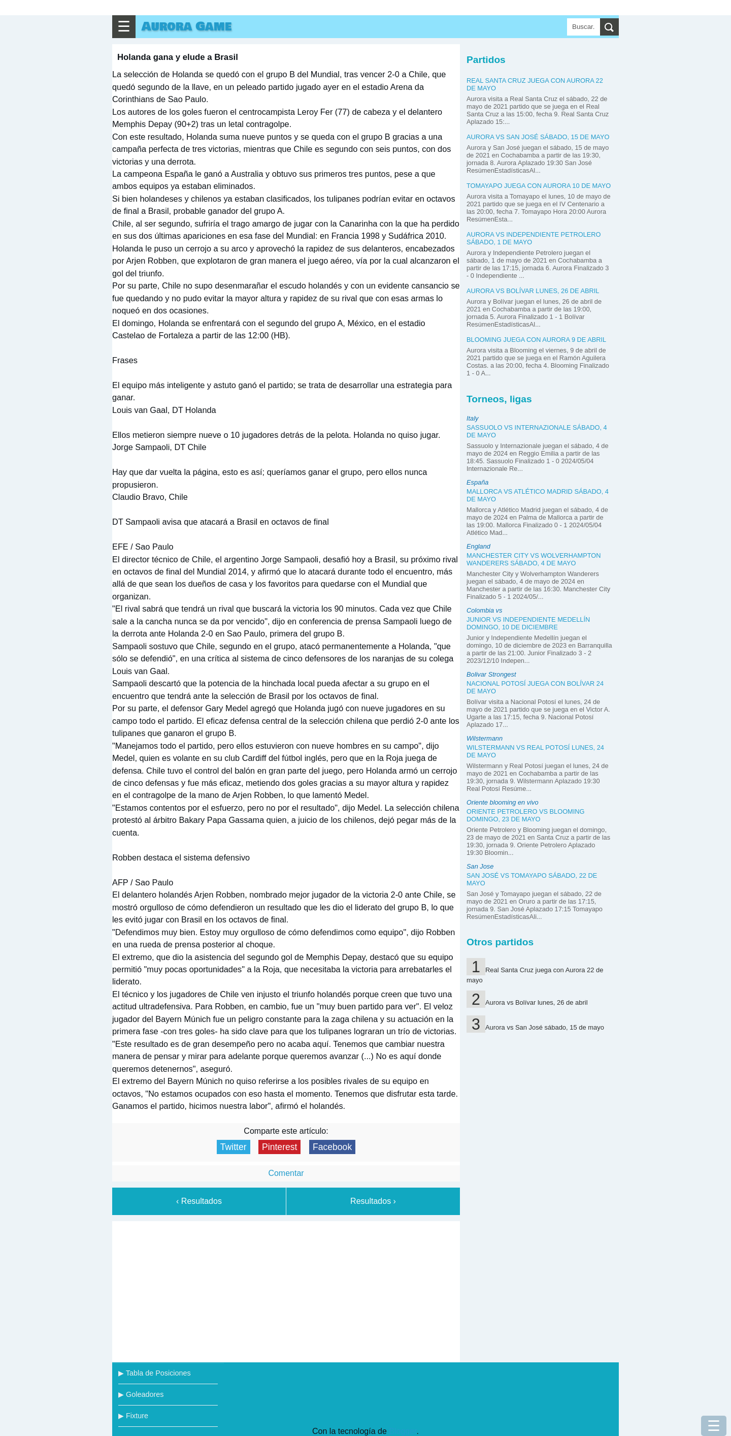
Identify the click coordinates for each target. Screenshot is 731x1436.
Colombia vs (484, 610)
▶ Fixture (133, 1416)
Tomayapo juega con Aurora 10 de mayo (539, 185)
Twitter (233, 1147)
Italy (472, 418)
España (477, 482)
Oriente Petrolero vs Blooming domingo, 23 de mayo (526, 815)
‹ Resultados (199, 1201)
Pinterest (279, 1147)
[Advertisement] (286, 1289)
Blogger (402, 1431)
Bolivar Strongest (491, 674)
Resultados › (373, 1201)
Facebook (332, 1147)
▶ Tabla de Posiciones (154, 1373)
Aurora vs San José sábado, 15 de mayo (538, 137)
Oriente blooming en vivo (503, 802)
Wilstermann (485, 738)
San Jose (480, 866)
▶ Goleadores (140, 1394)
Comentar (286, 1173)
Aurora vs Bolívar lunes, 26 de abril (533, 291)
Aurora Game (186, 27)
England (478, 546)
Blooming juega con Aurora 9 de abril (536, 339)
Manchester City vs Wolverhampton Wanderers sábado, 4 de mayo (534, 559)
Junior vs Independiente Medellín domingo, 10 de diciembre (528, 623)
